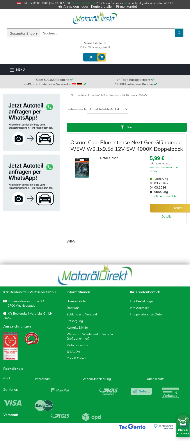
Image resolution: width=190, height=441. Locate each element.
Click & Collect (76, 358)
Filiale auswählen (166, 196)
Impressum (42, 379)
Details (166, 216)
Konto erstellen (102, 6)
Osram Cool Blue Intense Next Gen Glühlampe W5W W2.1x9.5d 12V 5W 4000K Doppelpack (126, 145)
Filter (127, 127)
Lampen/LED (96, 95)
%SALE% (73, 352)
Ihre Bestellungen (142, 301)
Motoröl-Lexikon (78, 345)
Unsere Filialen (77, 301)
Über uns (73, 308)
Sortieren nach (76, 109)
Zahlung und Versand (82, 314)
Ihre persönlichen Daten (146, 314)
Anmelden (71, 6)
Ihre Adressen (139, 308)
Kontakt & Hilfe (81, 3)
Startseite (77, 95)
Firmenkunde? (126, 6)
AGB (6, 378)
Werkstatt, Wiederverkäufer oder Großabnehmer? (90, 336)
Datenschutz (155, 379)
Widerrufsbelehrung (96, 379)
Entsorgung (75, 321)
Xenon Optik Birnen (122, 95)
